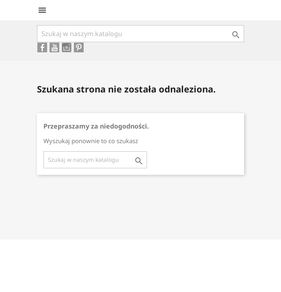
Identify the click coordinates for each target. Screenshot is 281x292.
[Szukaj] (140, 33)
